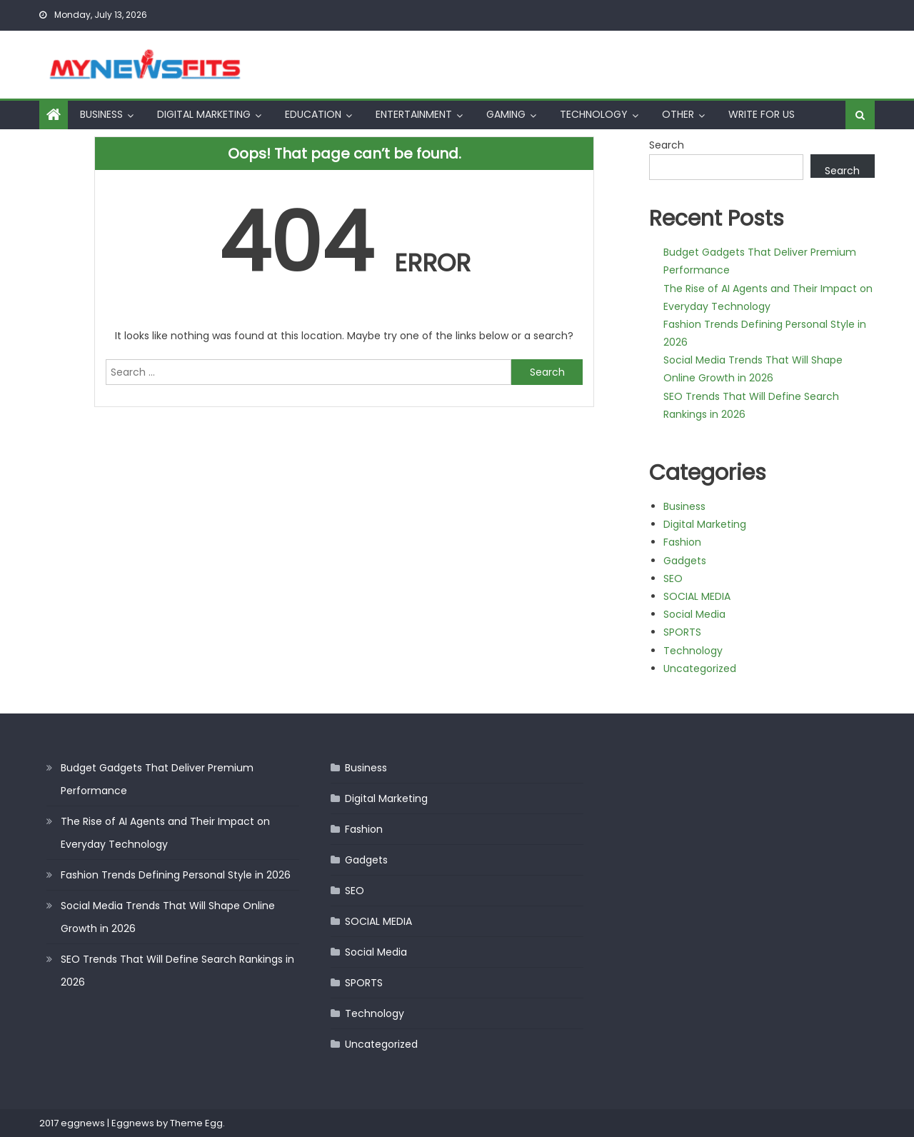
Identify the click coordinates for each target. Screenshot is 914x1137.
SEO (673, 578)
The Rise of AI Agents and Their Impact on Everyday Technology (165, 832)
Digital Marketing (204, 114)
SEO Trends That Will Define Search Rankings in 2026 (177, 970)
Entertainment (414, 114)
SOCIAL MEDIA (696, 596)
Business (101, 114)
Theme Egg (196, 1123)
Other (678, 114)
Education (313, 114)
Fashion (682, 542)
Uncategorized (699, 668)
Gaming (506, 114)
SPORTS (682, 632)
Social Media (694, 614)
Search (666, 145)
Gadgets (684, 561)
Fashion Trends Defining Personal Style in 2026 (176, 875)
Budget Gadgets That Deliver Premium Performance (157, 779)
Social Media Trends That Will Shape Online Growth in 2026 (168, 917)
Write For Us (761, 114)
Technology (594, 114)
